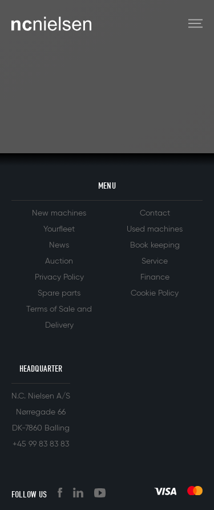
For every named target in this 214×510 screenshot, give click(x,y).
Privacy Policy (59, 277)
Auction (59, 261)
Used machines (155, 229)
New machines (59, 213)
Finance (154, 277)
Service (155, 261)
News (59, 245)
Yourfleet (59, 229)
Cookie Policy (155, 293)
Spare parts (59, 293)
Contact (155, 213)
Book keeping (155, 245)
